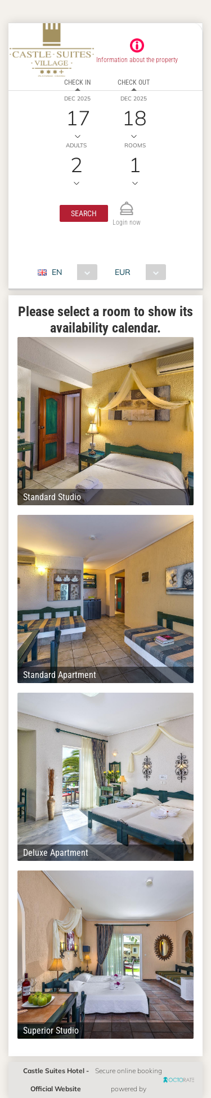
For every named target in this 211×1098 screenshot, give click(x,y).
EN (57, 272)
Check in (77, 82)
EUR (123, 272)
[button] (84, 213)
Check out (134, 82)
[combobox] (72, 272)
